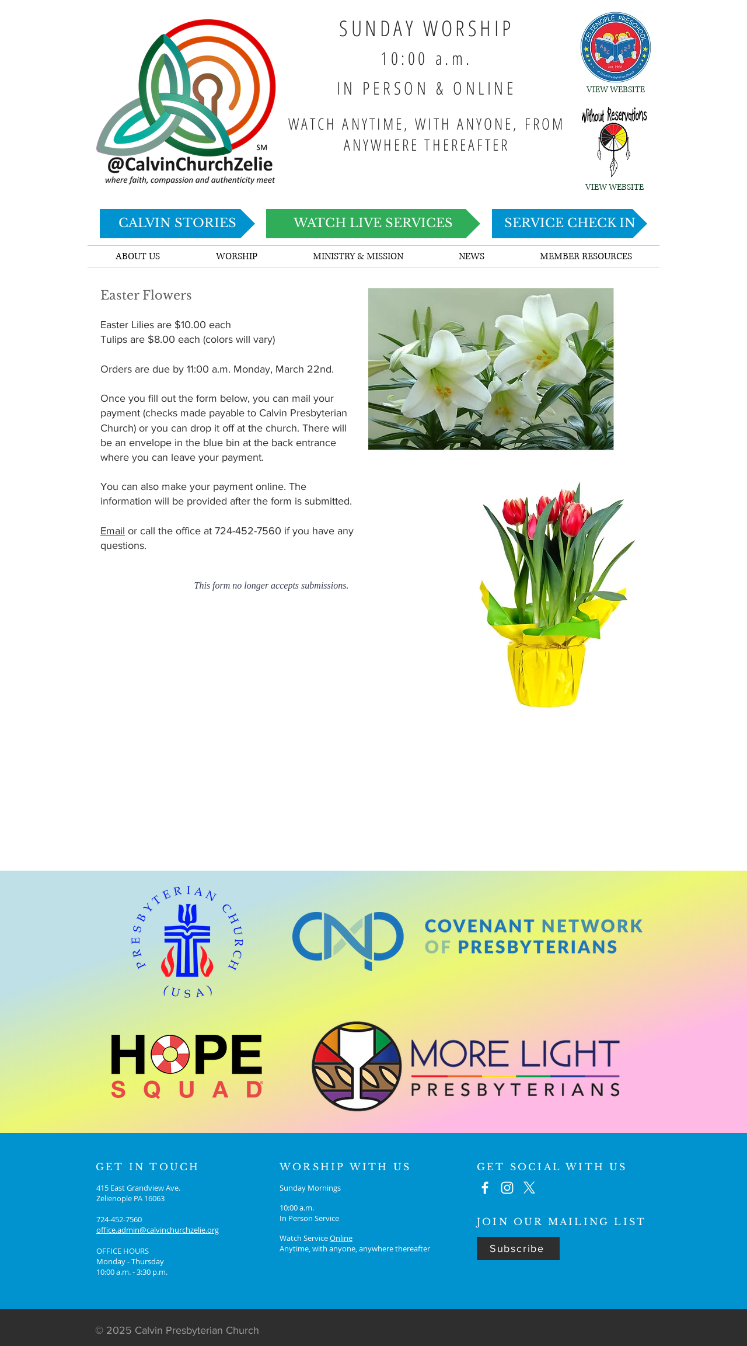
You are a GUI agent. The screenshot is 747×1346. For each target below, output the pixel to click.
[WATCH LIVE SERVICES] (373, 223)
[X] (529, 1188)
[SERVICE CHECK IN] (569, 223)
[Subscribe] (518, 1248)
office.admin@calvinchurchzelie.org (157, 1230)
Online (341, 1238)
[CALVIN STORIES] (177, 223)
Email (112, 531)
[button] (471, 256)
